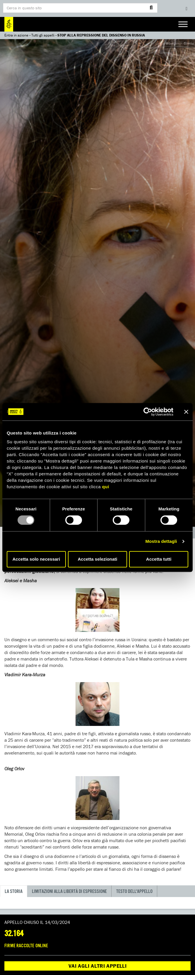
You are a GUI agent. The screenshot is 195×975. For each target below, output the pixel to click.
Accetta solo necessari (36, 559)
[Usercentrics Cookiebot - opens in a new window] (147, 411)
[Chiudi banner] (186, 412)
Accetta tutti (159, 559)
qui (105, 486)
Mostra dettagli (161, 541)
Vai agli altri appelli (97, 965)
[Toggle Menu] (183, 24)
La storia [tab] (14, 892)
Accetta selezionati (97, 559)
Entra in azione (16, 35)
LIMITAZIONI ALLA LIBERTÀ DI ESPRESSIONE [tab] (69, 892)
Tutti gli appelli (42, 35)
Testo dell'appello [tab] (134, 892)
